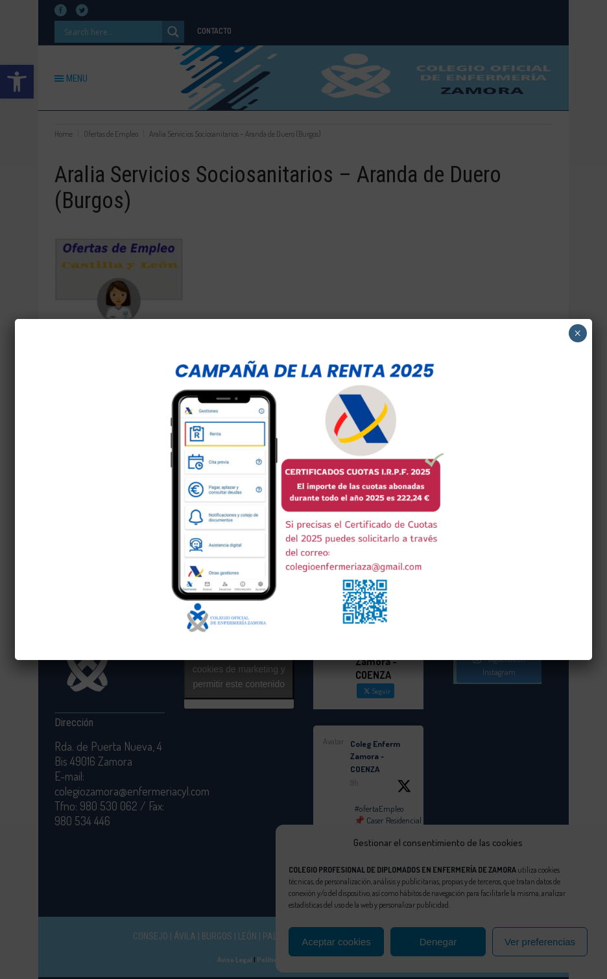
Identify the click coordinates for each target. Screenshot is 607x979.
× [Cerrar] (577, 333)
